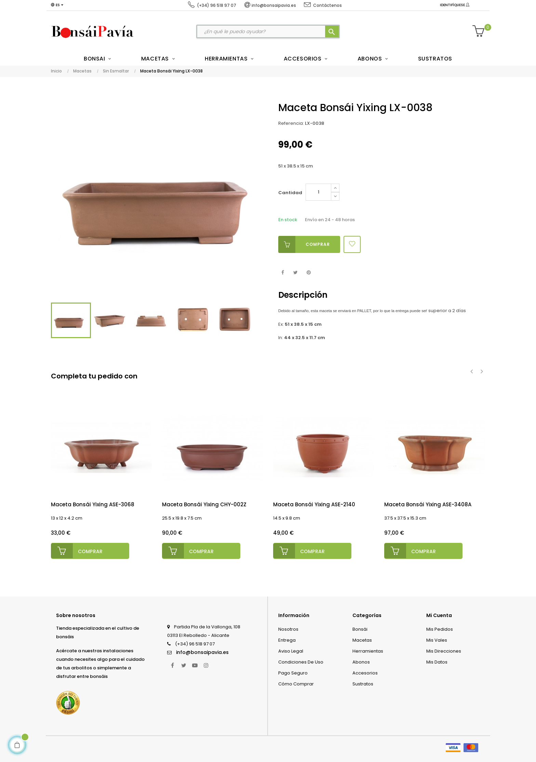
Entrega (287, 639)
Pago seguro (293, 672)
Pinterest (308, 272)
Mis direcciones (443, 650)
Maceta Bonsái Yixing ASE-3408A (427, 504)
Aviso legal (290, 650)
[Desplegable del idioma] (57, 5)
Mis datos (436, 661)
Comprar (304, 244)
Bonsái (359, 628)
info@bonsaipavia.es (202, 651)
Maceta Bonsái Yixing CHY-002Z (204, 504)
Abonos (361, 661)
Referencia (290, 123)
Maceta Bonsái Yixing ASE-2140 (314, 504)
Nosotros (288, 628)
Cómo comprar (296, 683)
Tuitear (295, 272)
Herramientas (367, 650)
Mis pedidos (439, 628)
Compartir (282, 272)
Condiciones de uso (300, 661)
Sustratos (362, 683)
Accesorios (365, 672)
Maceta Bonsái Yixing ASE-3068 (92, 504)
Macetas (362, 639)
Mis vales (436, 639)
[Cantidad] (318, 192)
